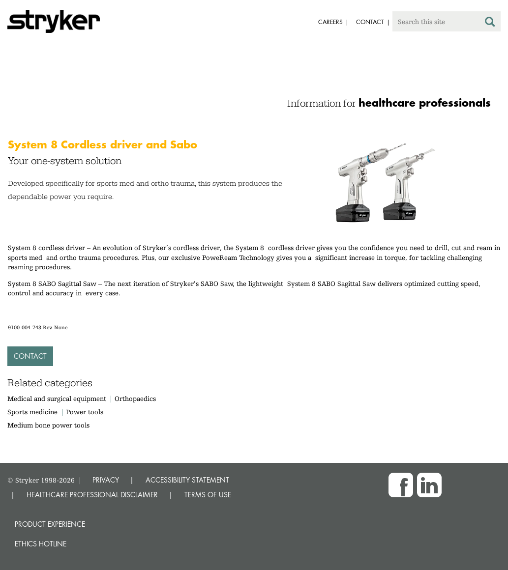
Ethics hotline (40, 543)
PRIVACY (105, 479)
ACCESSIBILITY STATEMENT (187, 479)
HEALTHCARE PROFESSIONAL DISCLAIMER (92, 494)
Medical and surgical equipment (57, 398)
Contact (30, 356)
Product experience (50, 524)
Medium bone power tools (48, 425)
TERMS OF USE (207, 494)
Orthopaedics (135, 398)
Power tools (84, 412)
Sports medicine (32, 412)
